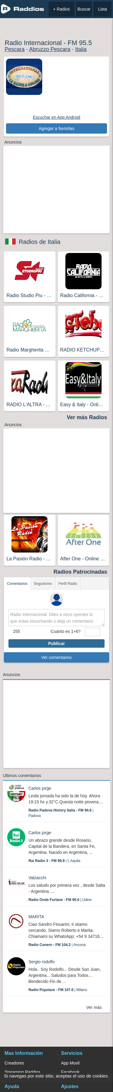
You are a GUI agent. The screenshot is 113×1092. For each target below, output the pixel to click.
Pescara (14, 49)
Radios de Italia (39, 241)
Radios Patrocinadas (80, 572)
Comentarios (17, 584)
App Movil (70, 1063)
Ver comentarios (56, 657)
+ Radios (61, 9)
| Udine (60, 900)
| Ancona (57, 945)
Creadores (14, 1063)
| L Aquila (54, 861)
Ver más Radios (87, 417)
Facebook (70, 1072)
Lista (102, 9)
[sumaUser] (92, 632)
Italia (81, 49)
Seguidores (43, 584)
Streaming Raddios (22, 1072)
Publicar (56, 643)
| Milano (57, 990)
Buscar (84, 9)
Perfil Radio (67, 584)
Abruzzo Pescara (49, 49)
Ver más (94, 1007)
